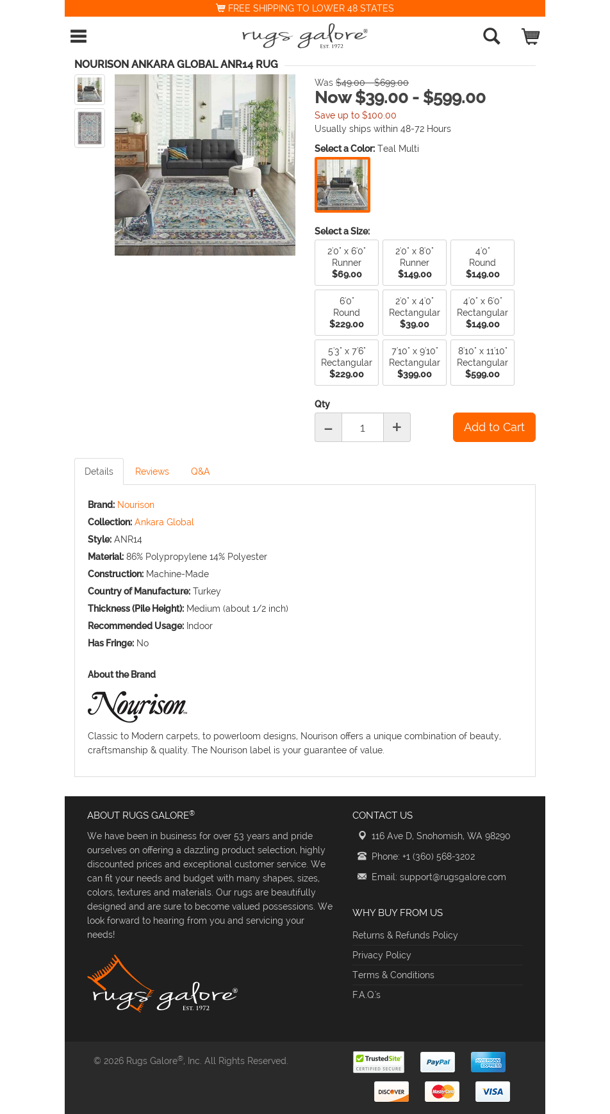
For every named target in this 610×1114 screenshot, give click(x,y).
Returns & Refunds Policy (405, 935)
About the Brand (122, 674)
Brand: (101, 505)
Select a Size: (342, 231)
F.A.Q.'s (366, 995)
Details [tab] (99, 471)
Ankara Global (164, 522)
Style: (99, 539)
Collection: (110, 522)
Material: (106, 557)
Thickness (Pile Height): (136, 608)
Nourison (135, 505)
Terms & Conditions (393, 975)
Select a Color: (345, 148)
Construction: (116, 574)
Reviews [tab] (152, 471)
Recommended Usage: (136, 626)
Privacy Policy (381, 955)
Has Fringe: (111, 643)
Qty (322, 404)
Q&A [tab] (200, 471)
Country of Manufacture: (139, 591)
